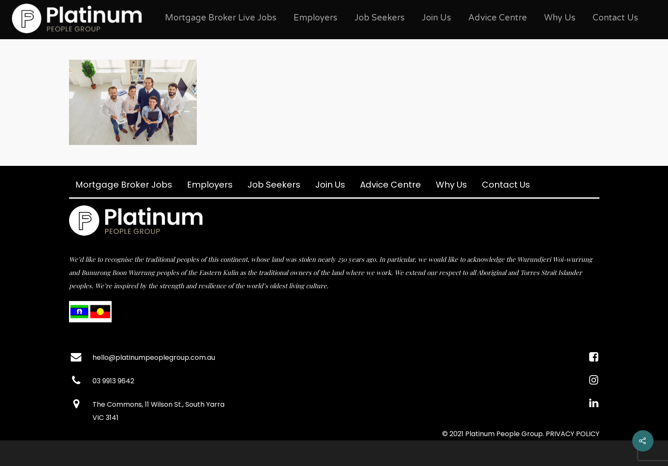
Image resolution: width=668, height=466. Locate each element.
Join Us (436, 18)
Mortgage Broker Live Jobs (220, 18)
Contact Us (615, 18)
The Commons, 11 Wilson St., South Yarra (158, 404)
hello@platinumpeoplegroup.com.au (153, 357)
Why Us (560, 18)
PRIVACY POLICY (572, 434)
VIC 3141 (105, 418)
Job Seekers (379, 18)
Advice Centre (497, 18)
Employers (315, 18)
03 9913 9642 (113, 381)
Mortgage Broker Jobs (123, 185)
